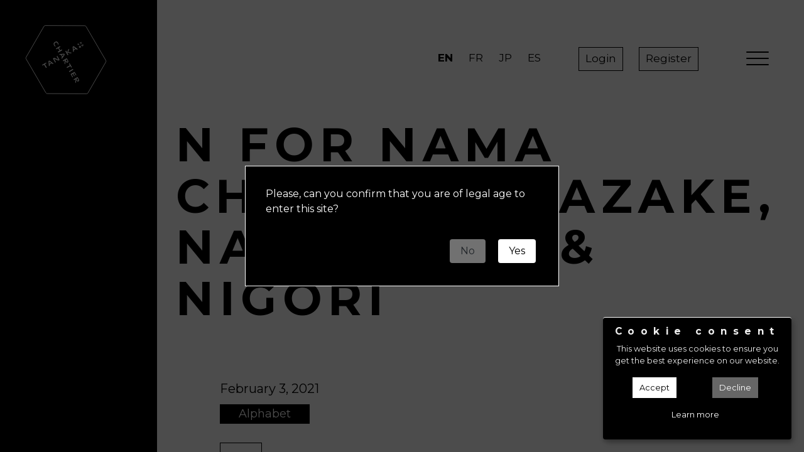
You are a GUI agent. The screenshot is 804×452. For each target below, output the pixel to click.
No (467, 251)
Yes (517, 251)
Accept (654, 387)
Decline (735, 387)
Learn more (695, 414)
